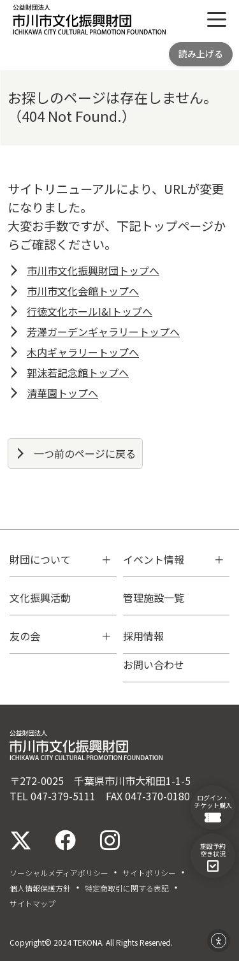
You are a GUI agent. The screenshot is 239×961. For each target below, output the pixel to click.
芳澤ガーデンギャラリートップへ (103, 331)
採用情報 (143, 635)
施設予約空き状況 (213, 856)
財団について (40, 559)
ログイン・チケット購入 (213, 808)
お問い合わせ (153, 664)
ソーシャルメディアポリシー (59, 873)
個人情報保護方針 (40, 888)
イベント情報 (153, 559)
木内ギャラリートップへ (83, 352)
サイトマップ (32, 903)
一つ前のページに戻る (85, 453)
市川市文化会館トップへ (83, 290)
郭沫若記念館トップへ (78, 372)
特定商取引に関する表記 (127, 888)
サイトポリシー (149, 873)
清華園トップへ (62, 392)
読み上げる (200, 53)
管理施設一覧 (153, 597)
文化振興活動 (40, 597)
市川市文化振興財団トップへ (93, 270)
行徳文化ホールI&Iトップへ (89, 311)
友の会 (25, 635)
